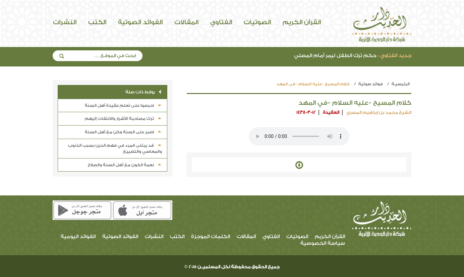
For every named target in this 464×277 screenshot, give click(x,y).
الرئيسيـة (401, 84)
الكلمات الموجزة (210, 236)
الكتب (97, 22)
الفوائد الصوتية (140, 22)
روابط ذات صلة (143, 91)
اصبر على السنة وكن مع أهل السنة (123, 132)
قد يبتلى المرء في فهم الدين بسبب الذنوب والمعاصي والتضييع (115, 148)
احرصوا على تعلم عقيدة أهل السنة (123, 105)
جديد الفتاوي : (394, 55)
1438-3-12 (306, 112)
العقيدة (331, 112)
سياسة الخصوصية (322, 243)
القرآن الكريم (302, 22)
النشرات (64, 22)
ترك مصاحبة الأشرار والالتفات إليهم (123, 118)
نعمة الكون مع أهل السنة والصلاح (125, 165)
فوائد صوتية (370, 84)
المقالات (186, 22)
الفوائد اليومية (78, 236)
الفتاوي (221, 22)
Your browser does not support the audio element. (299, 136)
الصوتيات (257, 22)
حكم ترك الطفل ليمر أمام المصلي (352, 55)
